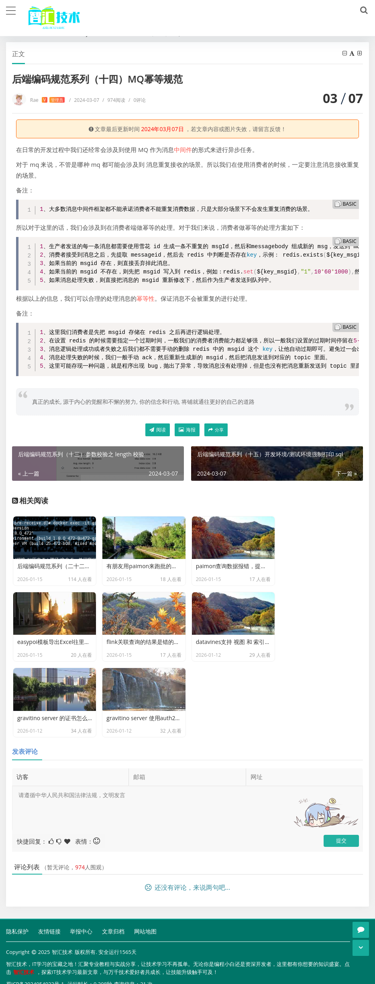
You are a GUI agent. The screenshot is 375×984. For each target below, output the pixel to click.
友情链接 (49, 862)
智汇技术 (62, 882)
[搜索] (362, 10)
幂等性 (146, 298)
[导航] (11, 9)
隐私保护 (17, 862)
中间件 (183, 150)
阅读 (157, 429)
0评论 (137, 100)
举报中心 (81, 862)
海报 (187, 429)
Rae (47, 100)
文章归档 (113, 862)
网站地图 (145, 862)
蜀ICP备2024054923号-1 (35, 914)
